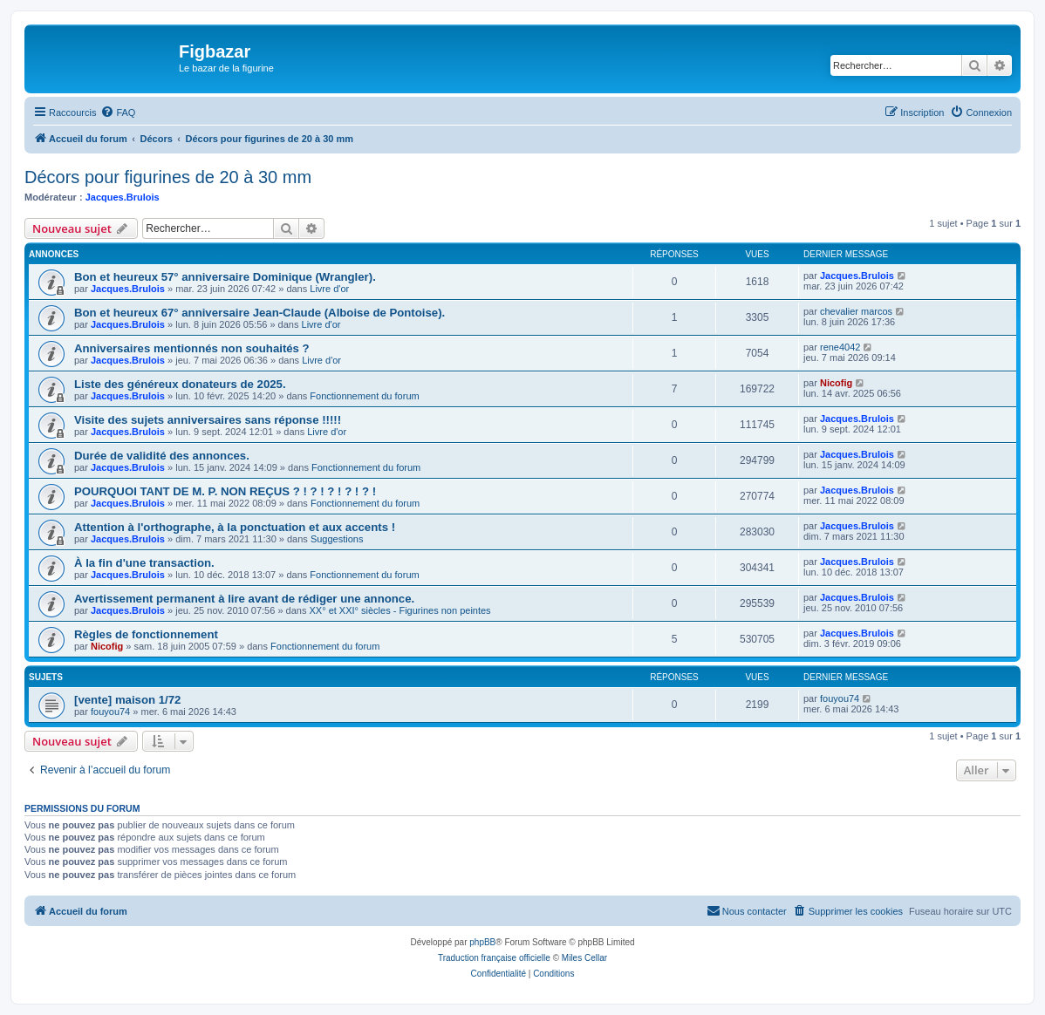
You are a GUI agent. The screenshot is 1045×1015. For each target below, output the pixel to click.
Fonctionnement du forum (364, 396)
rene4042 (840, 347)
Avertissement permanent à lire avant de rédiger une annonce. (244, 598)
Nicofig (836, 383)
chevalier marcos (856, 311)
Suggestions (337, 539)
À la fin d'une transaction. (144, 562)
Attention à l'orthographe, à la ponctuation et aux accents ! (234, 527)
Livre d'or (329, 288)
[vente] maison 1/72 (127, 699)
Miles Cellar (584, 958)
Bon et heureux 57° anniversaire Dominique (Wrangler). (225, 276)
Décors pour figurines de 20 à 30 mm (167, 177)
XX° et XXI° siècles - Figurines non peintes (400, 610)
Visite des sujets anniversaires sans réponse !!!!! (207, 419)
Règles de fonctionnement (146, 634)
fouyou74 (110, 711)
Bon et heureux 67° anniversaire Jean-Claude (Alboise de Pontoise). (259, 312)
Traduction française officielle (494, 958)
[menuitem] (117, 112)
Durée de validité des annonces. (161, 455)
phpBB (482, 942)
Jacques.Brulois (122, 197)
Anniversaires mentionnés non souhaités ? (192, 348)
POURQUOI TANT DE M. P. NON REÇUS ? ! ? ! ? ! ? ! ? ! (225, 491)
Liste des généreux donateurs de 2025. (180, 384)
